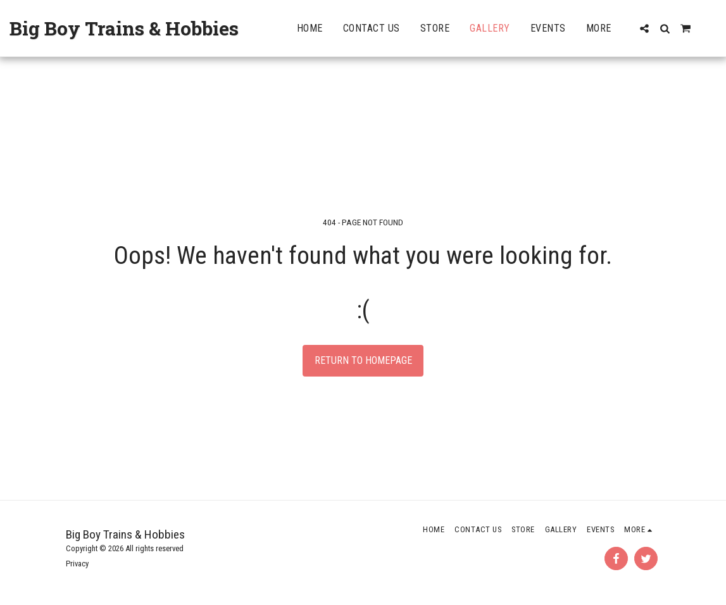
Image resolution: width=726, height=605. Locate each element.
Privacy (77, 563)
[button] (644, 28)
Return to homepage (363, 360)
